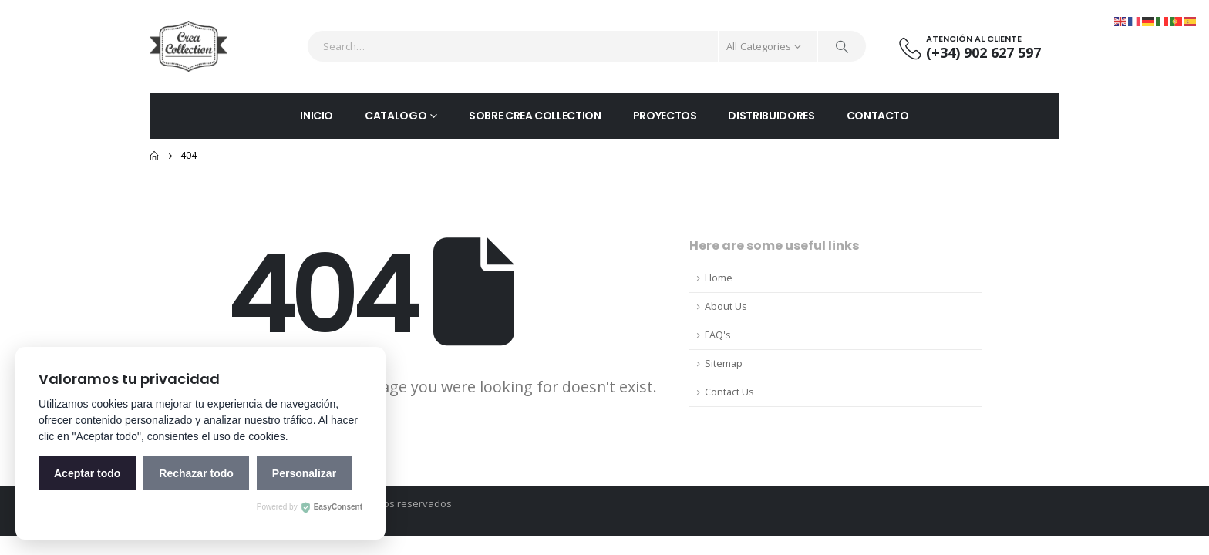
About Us (726, 306)
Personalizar (304, 473)
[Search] (842, 46)
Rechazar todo (196, 473)
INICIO (316, 115)
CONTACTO (878, 115)
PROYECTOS (665, 115)
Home (718, 277)
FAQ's (718, 334)
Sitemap (724, 363)
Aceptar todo (87, 473)
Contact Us (729, 392)
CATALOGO (395, 115)
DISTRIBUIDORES (771, 115)
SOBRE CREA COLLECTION (535, 115)
